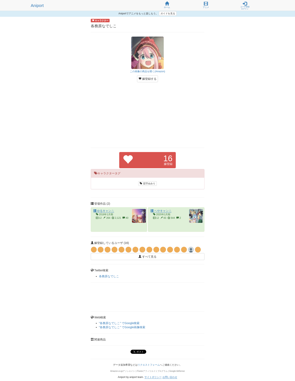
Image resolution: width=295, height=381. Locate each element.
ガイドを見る (167, 13)
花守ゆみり (147, 183)
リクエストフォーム (149, 364)
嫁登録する (147, 78)
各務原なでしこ (109, 276)
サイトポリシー (153, 377)
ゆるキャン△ (103, 210)
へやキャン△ (161, 210)
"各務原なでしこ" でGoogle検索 (119, 323)
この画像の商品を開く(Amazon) (147, 71)
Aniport (37, 5)
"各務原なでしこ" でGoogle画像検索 (122, 327)
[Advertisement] (147, 115)
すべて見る (147, 256)
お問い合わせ (169, 377)
